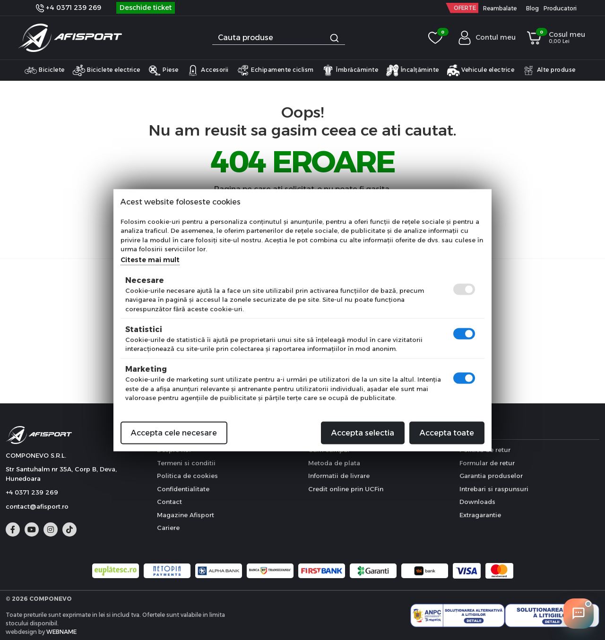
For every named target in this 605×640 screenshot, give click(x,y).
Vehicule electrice (481, 70)
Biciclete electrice (106, 70)
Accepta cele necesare (174, 432)
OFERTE (465, 7)
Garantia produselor (491, 475)
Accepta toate (447, 432)
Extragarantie (480, 515)
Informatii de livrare (339, 475)
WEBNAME (61, 631)
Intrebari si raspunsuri (493, 489)
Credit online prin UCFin (345, 489)
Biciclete (44, 70)
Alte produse (549, 70)
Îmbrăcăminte (350, 70)
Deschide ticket (146, 7)
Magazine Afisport (185, 515)
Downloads (477, 501)
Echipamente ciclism (275, 70)
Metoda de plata (334, 463)
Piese (163, 70)
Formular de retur (487, 463)
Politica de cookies (187, 475)
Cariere (168, 527)
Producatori (560, 8)
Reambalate (500, 8)
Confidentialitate (183, 489)
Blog (532, 8)
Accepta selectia (362, 432)
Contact (169, 501)
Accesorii (207, 70)
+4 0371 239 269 (68, 7)
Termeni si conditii (186, 463)
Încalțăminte (412, 70)
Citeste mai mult (150, 259)
